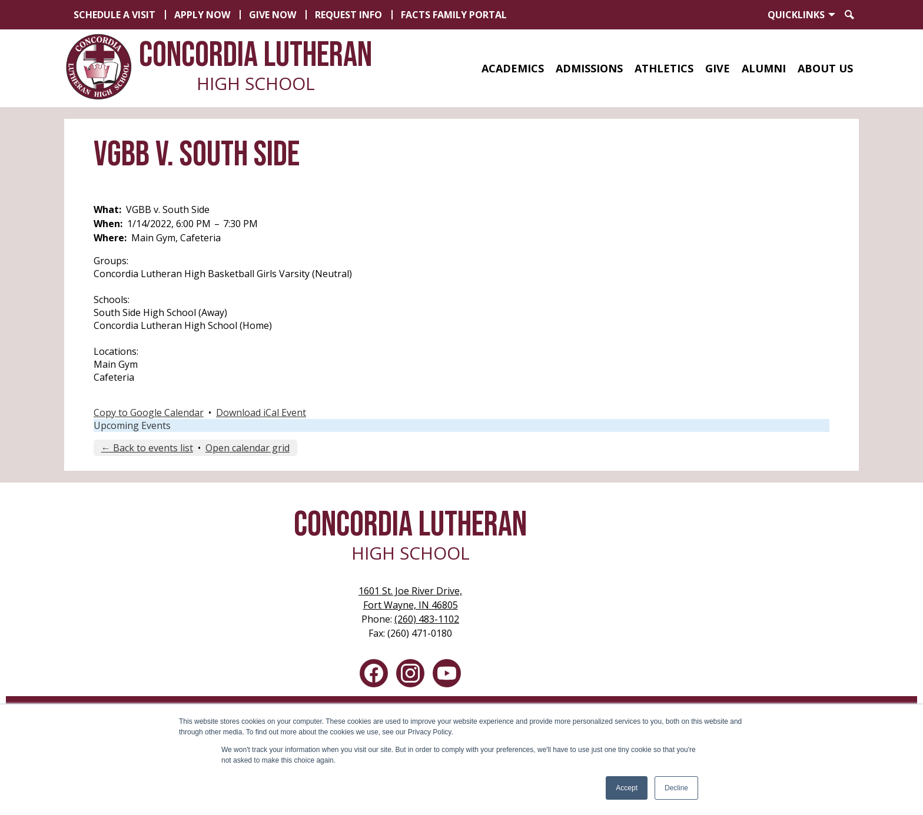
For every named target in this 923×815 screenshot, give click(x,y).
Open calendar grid (247, 447)
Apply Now (202, 14)
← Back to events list (147, 447)
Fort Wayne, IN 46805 (410, 597)
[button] (513, 68)
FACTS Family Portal (454, 14)
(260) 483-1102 (426, 619)
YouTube (447, 675)
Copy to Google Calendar (149, 412)
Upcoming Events (132, 425)
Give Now (272, 14)
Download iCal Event (261, 412)
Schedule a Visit (114, 14)
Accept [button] (627, 788)
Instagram (410, 675)
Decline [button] (676, 788)
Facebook (374, 675)
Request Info (348, 14)
